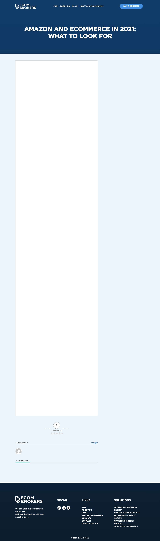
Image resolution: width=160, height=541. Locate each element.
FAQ (55, 6)
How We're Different (91, 6)
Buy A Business (131, 6)
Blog (74, 6)
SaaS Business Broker (126, 526)
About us (65, 6)
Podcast (86, 518)
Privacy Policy (90, 524)
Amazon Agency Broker (127, 513)
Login (94, 443)
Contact (86, 521)
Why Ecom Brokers (92, 516)
